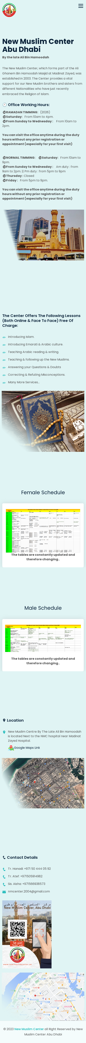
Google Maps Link (24, 748)
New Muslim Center (29, 1029)
